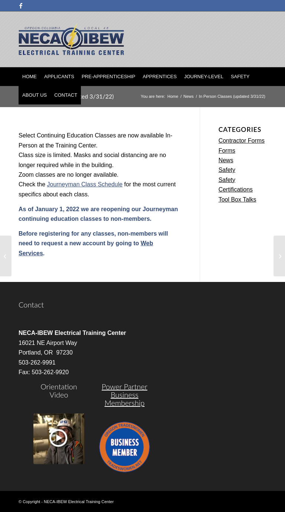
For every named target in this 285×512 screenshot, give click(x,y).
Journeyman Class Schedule (84, 184)
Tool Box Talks (237, 199)
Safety (227, 170)
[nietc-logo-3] (71, 39)
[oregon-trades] (124, 447)
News (226, 160)
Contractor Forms (242, 140)
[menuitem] (29, 76)
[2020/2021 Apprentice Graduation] (6, 256)
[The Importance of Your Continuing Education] (279, 256)
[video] (58, 438)
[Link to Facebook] (20, 5)
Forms (227, 150)
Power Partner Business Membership (124, 394)
